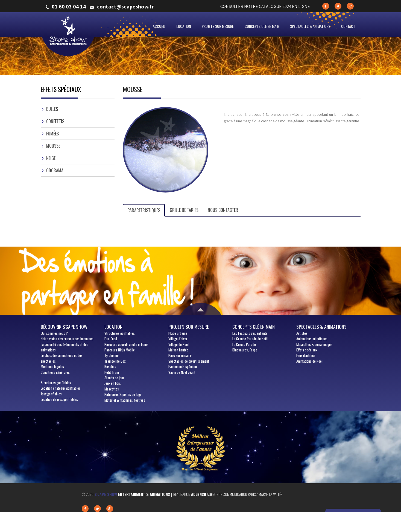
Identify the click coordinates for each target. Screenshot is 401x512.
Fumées (52, 133)
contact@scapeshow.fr (125, 6)
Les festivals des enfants (250, 333)
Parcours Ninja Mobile (119, 350)
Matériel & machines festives (124, 400)
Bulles (52, 109)
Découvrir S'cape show (64, 326)
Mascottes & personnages (314, 344)
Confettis (55, 121)
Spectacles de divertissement (188, 361)
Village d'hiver (178, 338)
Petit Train (111, 372)
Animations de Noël (309, 361)
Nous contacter (223, 210)
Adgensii (198, 494)
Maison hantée (178, 350)
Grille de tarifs (184, 210)
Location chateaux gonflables (61, 388)
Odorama (54, 170)
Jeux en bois (112, 383)
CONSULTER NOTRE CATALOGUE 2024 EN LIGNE (265, 6)
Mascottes (111, 389)
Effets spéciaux (306, 350)
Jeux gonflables (51, 393)
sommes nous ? (54, 333)
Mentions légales (52, 366)
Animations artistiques (311, 338)
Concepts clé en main (262, 26)
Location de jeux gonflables (59, 399)
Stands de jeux (114, 377)
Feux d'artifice (305, 355)
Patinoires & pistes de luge (123, 394)
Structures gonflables (56, 382)
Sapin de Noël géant (181, 372)
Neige (50, 158)
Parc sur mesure (180, 355)
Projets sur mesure (218, 26)
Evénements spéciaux (182, 366)
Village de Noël (178, 344)
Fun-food (110, 338)
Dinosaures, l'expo (244, 350)
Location (183, 26)
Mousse (53, 146)
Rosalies (110, 366)
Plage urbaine (177, 333)
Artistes (302, 333)
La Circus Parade (244, 344)
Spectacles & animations (310, 26)
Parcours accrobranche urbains (126, 344)
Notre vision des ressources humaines (67, 338)
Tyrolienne (111, 355)
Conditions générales (55, 372)
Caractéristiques (143, 210)
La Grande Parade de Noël (250, 338)
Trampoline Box (114, 361)
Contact (348, 26)
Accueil (159, 26)
